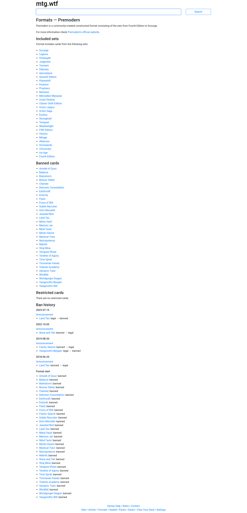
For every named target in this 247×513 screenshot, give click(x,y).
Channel (43, 183)
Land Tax (44, 217)
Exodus (43, 114)
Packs (122, 509)
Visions (43, 133)
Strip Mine (45, 248)
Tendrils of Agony (49, 255)
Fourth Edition (47, 156)
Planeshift (45, 80)
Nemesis (44, 92)
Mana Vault (45, 221)
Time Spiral (45, 259)
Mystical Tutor (47, 236)
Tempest (44, 122)
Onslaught (45, 57)
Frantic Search (47, 347)
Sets (84, 509)
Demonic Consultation (51, 187)
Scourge (44, 50)
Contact (135, 505)
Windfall (43, 274)
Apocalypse (45, 73)
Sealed (113, 509)
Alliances (44, 141)
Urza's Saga (45, 111)
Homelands (45, 145)
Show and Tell (47, 332)
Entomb (43, 195)
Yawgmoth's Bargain (50, 282)
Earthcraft (44, 191)
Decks (132, 509)
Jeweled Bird (46, 214)
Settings (161, 509)
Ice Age (43, 152)
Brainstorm (45, 176)
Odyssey (44, 69)
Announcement (44, 314)
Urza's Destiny (47, 99)
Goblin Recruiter (48, 206)
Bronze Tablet (47, 179)
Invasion (44, 84)
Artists (92, 509)
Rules (126, 505)
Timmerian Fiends (49, 263)
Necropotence (47, 240)
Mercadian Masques (50, 95)
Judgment (45, 61)
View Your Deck (146, 509)
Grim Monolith (47, 210)
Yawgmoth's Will (48, 286)
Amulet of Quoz (48, 168)
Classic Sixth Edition (50, 103)
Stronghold (45, 118)
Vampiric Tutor (47, 270)
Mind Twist (45, 229)
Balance (43, 172)
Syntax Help (114, 505)
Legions (43, 54)
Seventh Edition (48, 76)
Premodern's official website (83, 32)
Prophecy (44, 88)
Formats (103, 509)
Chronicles (45, 148)
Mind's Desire (46, 232)
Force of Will (46, 202)
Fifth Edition (46, 129)
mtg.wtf (47, 3)
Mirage (43, 137)
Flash (42, 198)
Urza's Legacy (47, 107)
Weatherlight (46, 126)
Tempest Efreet (47, 251)
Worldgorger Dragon (50, 278)
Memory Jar (46, 225)
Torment (44, 65)
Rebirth (43, 244)
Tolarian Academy (49, 267)
